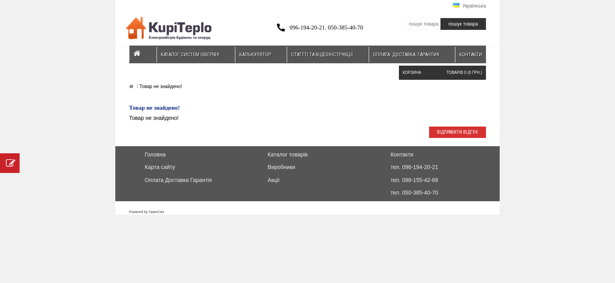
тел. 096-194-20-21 (414, 167)
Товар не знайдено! (160, 86)
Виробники (281, 167)
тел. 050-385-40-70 (414, 192)
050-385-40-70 (345, 27)
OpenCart (156, 212)
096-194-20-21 (307, 27)
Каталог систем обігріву (190, 54)
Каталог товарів (287, 154)
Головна (155, 154)
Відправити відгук (457, 132)
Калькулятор (255, 54)
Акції (273, 180)
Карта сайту (160, 167)
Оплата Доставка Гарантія (178, 180)
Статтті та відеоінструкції (322, 54)
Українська (469, 6)
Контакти (470, 54)
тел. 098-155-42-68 (414, 180)
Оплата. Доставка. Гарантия (406, 54)
